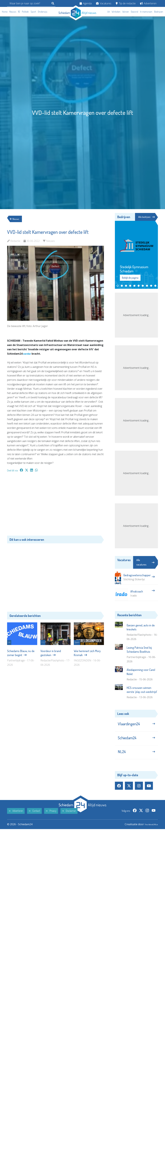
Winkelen (116, 11)
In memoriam (146, 11)
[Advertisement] (55, 505)
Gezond (134, 11)
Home (4, 11)
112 (19, 11)
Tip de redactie (126, 3)
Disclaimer (69, 817)
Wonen (125, 11)
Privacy (51, 817)
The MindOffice (148, 831)
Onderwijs (42, 11)
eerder (28, 353)
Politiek (25, 11)
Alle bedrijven (145, 217)
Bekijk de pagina (130, 278)
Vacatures (103, 3)
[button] (118, 286)
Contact (34, 817)
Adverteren (148, 3)
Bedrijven (158, 11)
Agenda (86, 3)
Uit (108, 11)
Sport (33, 11)
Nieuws (12, 11)
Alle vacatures (145, 562)
